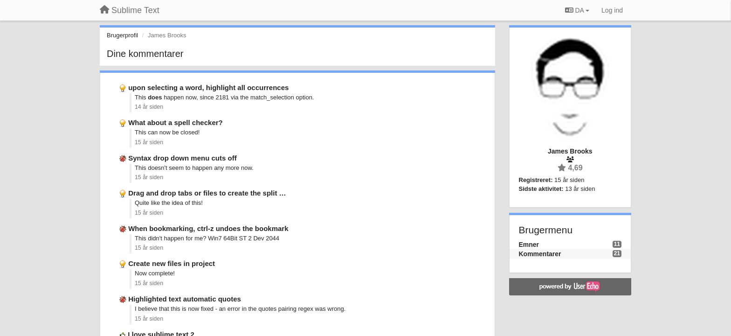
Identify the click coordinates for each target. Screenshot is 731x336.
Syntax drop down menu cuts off (182, 158)
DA (577, 10)
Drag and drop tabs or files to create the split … (207, 193)
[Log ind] (612, 10)
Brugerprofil (122, 35)
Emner (529, 244)
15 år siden (149, 142)
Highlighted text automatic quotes (184, 299)
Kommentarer (540, 254)
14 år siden (149, 107)
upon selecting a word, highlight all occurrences (208, 87)
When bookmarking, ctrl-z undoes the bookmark (208, 228)
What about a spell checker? (175, 122)
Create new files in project (171, 263)
